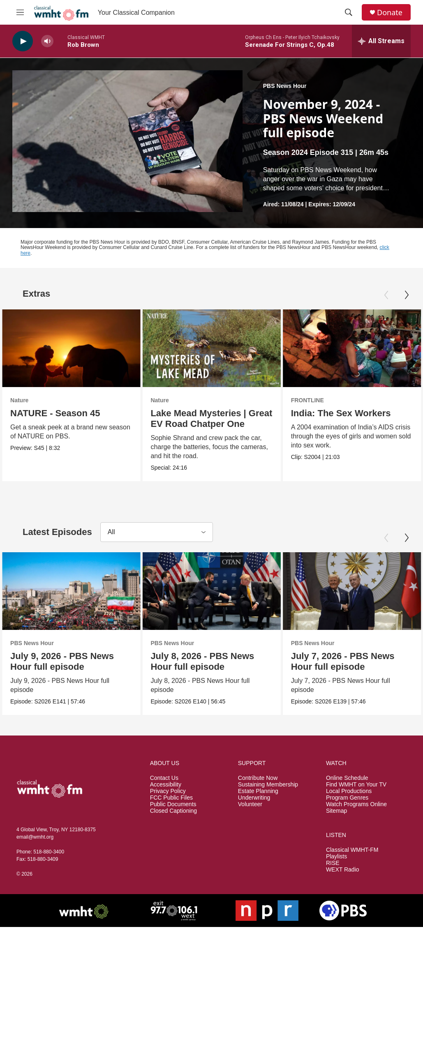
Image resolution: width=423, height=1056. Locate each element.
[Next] (406, 295)
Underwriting (254, 798)
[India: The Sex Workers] (348, 348)
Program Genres (347, 798)
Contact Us (164, 778)
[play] (22, 41)
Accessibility (165, 785)
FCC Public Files (171, 798)
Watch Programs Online (356, 804)
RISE (333, 863)
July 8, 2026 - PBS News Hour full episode (236, 661)
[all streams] (381, 41)
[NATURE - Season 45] (71, 348)
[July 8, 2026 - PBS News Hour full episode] (245, 591)
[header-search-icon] (348, 12)
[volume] (47, 41)
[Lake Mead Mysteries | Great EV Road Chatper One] (210, 348)
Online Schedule (347, 778)
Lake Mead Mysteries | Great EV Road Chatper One (210, 418)
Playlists (336, 856)
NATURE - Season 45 (55, 413)
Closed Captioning (173, 811)
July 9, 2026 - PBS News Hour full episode (62, 661)
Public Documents (173, 804)
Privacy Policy (168, 791)
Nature (19, 400)
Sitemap (336, 811)
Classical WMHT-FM (352, 850)
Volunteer (250, 804)
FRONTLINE (303, 400)
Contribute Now (258, 778)
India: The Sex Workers (337, 413)
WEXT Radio (342, 870)
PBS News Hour (285, 86)
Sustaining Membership (268, 785)
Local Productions (349, 791)
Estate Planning (258, 791)
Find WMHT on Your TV (356, 785)
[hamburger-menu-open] (20, 12)
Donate (389, 12)
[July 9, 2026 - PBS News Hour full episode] (71, 591)
